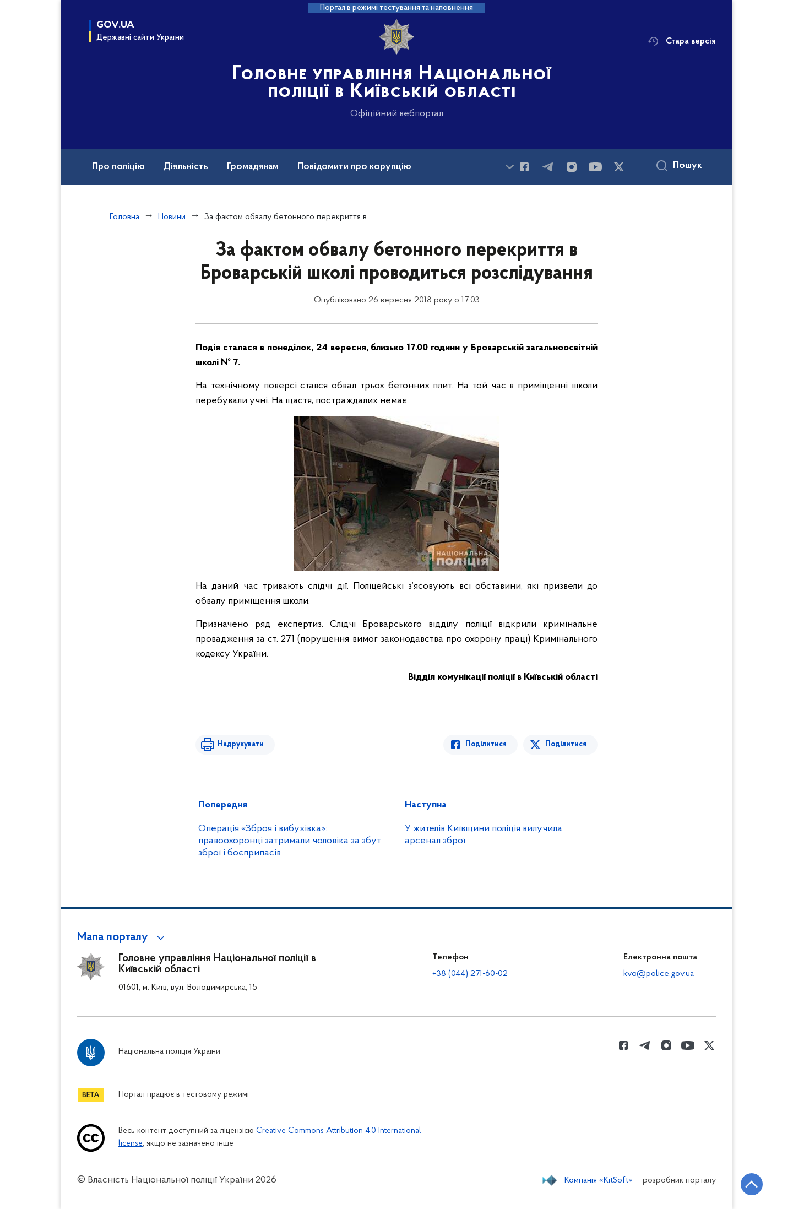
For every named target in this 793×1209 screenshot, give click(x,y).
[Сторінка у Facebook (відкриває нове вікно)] (524, 167)
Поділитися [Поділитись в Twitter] (565, 744)
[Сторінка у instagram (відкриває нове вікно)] (571, 167)
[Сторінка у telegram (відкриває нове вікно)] (548, 167)
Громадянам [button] (253, 167)
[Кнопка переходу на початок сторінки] (752, 1184)
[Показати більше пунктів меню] (509, 167)
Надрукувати (241, 744)
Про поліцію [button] (118, 167)
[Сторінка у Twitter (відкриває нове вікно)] (619, 167)
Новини (172, 217)
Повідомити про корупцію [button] (354, 167)
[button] (122, 937)
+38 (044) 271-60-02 (470, 973)
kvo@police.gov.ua (658, 973)
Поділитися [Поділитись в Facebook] (486, 744)
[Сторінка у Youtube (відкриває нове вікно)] (595, 167)
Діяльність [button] (186, 167)
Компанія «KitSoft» (598, 1180)
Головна (124, 217)
